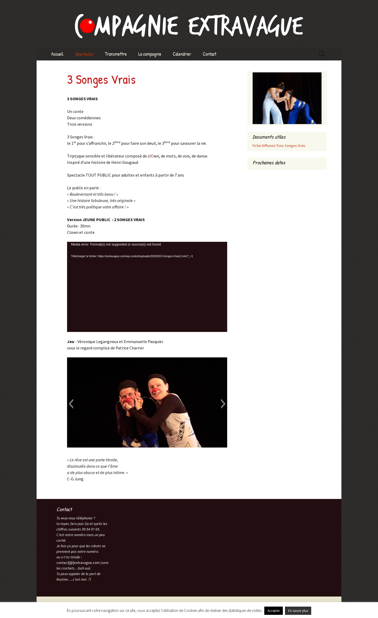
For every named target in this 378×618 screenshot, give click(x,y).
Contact (209, 54)
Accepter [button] (273, 610)
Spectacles (84, 54)
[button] (70, 403)
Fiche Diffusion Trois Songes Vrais (279, 145)
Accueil (57, 54)
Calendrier (182, 54)
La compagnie (149, 54)
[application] (147, 287)
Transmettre (116, 54)
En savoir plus (298, 610)
